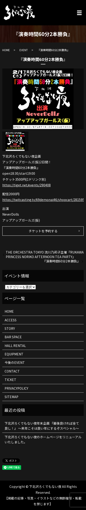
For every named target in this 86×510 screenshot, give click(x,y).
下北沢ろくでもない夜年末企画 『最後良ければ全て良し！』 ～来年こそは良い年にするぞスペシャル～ (42, 426)
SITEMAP (11, 396)
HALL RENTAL (15, 345)
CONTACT (12, 371)
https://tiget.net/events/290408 (26, 185)
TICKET (10, 379)
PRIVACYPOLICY (16, 388)
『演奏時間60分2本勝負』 (61, 261)
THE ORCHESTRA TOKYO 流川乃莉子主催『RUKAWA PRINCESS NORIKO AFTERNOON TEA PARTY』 (45, 254)
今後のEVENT (15, 362)
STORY (10, 328)
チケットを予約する (43, 231)
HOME (6, 50)
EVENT (23, 50)
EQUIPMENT (14, 354)
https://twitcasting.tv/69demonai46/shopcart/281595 (43, 199)
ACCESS (11, 320)
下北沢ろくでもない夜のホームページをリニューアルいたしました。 (43, 439)
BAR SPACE (13, 337)
